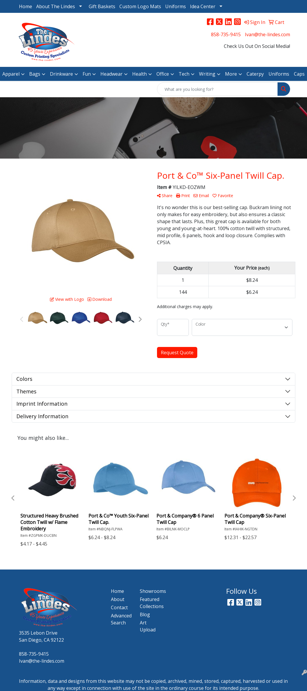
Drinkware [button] (61, 74)
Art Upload (148, 626)
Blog (145, 614)
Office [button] (162, 74)
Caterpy (255, 74)
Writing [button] (207, 74)
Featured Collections (151, 603)
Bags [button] (34, 74)
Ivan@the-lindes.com (267, 34)
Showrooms (151, 591)
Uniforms (175, 6)
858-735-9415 (226, 34)
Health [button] (139, 74)
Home (25, 6)
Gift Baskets (102, 6)
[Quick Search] (217, 89)
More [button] (231, 74)
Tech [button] (184, 74)
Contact (119, 607)
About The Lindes (55, 6)
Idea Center (202, 6)
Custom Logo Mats (140, 6)
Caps (299, 74)
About (117, 599)
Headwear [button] (111, 74)
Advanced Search (121, 619)
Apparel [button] (11, 74)
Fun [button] (87, 74)
